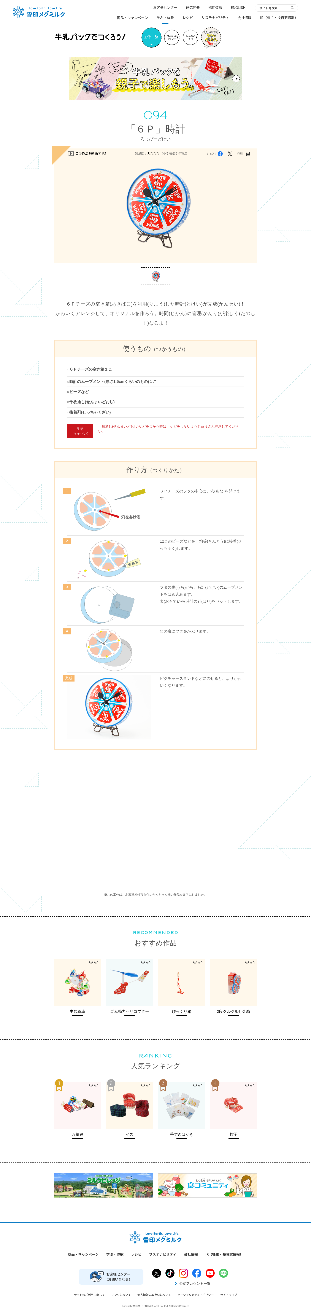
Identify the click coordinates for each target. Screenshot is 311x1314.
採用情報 (215, 7)
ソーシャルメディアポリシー (196, 1295)
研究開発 (193, 7)
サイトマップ (228, 1295)
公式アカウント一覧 (192, 1283)
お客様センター (165, 7)
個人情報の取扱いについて (154, 1295)
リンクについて (121, 1295)
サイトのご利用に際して (89, 1295)
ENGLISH (238, 7)
